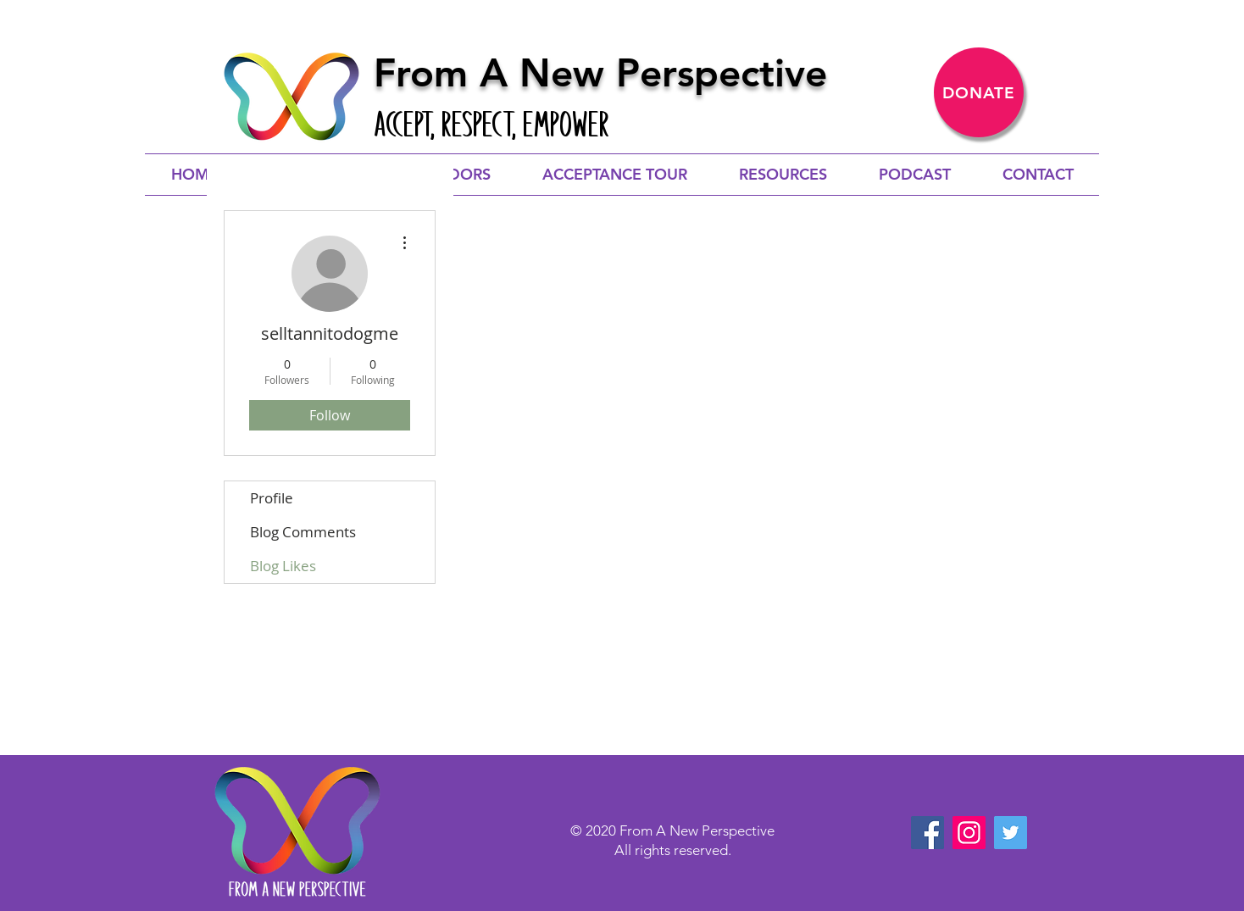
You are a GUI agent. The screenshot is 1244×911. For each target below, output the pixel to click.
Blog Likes (283, 565)
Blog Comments (303, 532)
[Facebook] (927, 832)
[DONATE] (979, 92)
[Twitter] (1010, 832)
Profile (271, 498)
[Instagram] (969, 832)
